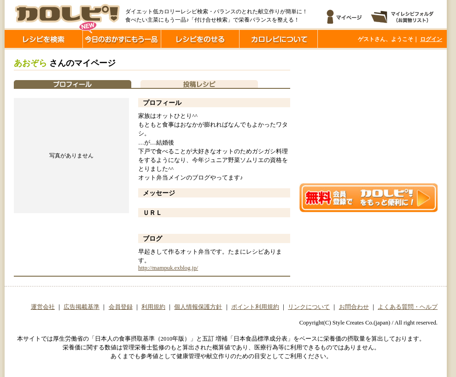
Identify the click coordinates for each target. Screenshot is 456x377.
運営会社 (43, 307)
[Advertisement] (368, 116)
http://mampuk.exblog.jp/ (168, 268)
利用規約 (153, 307)
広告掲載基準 (81, 307)
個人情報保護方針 (198, 307)
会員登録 (121, 307)
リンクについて (309, 307)
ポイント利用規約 (255, 307)
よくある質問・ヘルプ (408, 307)
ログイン (431, 39)
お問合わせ (354, 307)
